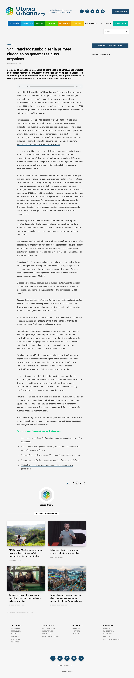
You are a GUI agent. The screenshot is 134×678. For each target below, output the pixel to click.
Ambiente (10, 44)
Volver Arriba (67, 671)
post (46, 396)
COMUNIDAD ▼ (120, 23)
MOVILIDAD (51, 23)
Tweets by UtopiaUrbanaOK (101, 54)
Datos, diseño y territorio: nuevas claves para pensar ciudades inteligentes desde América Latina (66, 598)
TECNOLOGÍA (14, 23)
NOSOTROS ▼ (106, 23)
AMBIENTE (40, 23)
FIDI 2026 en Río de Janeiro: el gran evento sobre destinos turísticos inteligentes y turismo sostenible (25, 553)
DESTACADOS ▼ (91, 23)
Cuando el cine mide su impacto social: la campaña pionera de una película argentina (25, 598)
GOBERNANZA (27, 23)
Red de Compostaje (51, 376)
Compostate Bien (46, 386)
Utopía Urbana (46, 505)
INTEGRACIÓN (64, 23)
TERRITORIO (77, 23)
